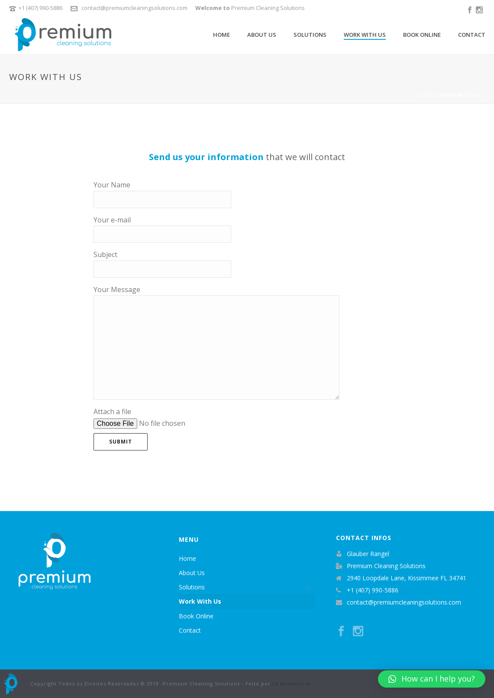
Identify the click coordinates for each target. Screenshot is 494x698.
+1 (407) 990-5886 (40, 8)
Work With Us (365, 35)
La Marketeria (291, 683)
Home (221, 35)
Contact (471, 35)
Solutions (310, 35)
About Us (261, 35)
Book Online (422, 35)
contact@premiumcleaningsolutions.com (134, 8)
